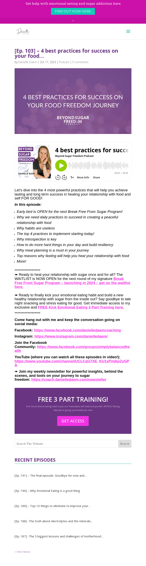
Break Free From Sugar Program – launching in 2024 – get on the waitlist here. (72, 283)
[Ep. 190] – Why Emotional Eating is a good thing (47, 491)
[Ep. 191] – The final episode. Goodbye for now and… (50, 475)
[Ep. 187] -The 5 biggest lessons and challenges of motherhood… (59, 536)
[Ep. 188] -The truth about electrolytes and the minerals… (54, 521)
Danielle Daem (27, 62)
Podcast (64, 62)
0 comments (80, 62)
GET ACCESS (72, 421)
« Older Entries (22, 551)
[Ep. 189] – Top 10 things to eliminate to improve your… (52, 506)
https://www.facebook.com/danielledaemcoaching (77, 330)
